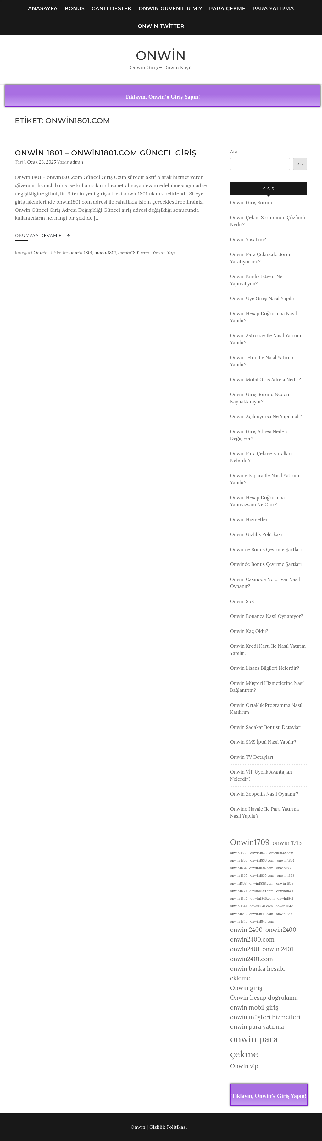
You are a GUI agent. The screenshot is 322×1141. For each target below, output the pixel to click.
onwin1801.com (133, 252)
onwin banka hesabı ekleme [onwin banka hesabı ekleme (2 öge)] (257, 973)
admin (76, 162)
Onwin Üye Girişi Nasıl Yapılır (262, 298)
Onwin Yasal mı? (248, 240)
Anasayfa (43, 9)
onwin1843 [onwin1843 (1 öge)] (284, 914)
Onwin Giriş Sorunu (252, 202)
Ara (234, 151)
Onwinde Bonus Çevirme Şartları (266, 549)
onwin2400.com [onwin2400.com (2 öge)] (252, 939)
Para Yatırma (273, 9)
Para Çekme (227, 9)
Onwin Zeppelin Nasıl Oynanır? (264, 794)
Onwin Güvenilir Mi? (170, 9)
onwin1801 (105, 252)
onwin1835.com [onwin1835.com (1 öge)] (262, 875)
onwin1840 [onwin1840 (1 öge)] (284, 891)
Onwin (161, 55)
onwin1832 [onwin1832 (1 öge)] (258, 853)
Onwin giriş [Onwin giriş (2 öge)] (246, 988)
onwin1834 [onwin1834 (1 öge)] (238, 868)
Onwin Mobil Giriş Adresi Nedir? (265, 380)
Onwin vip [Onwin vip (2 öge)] (244, 1066)
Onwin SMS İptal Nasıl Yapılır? (263, 742)
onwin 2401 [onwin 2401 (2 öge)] (277, 949)
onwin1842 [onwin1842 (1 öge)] (238, 914)
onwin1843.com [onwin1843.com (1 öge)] (262, 921)
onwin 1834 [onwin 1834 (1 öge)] (285, 860)
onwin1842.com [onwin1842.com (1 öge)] (261, 914)
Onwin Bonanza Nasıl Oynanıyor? (266, 616)
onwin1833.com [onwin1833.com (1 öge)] (262, 860)
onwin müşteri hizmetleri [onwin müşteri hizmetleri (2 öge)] (265, 1017)
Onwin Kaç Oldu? (249, 631)
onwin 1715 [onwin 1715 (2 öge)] (287, 843)
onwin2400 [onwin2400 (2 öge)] (280, 929)
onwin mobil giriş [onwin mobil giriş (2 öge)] (254, 1007)
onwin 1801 (80, 252)
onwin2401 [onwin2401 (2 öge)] (244, 949)
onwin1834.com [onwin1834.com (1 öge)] (261, 868)
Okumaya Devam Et (42, 235)
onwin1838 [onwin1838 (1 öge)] (238, 883)
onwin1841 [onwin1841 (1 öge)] (285, 898)
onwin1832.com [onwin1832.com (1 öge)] (281, 853)
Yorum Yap (163, 252)
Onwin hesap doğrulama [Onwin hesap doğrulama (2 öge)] (264, 997)
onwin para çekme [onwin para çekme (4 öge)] (254, 1046)
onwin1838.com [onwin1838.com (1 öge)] (261, 883)
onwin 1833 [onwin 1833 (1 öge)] (238, 860)
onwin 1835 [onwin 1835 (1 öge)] (238, 875)
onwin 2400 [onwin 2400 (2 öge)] (246, 929)
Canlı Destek (112, 9)
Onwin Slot (242, 601)
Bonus (74, 9)
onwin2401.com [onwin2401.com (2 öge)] (251, 959)
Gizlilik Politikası (168, 1127)
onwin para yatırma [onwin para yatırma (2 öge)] (257, 1026)
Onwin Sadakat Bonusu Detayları (266, 727)
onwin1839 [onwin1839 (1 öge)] (238, 891)
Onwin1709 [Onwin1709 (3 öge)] (250, 842)
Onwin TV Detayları (251, 757)
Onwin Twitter (161, 26)
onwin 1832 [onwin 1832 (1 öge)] (238, 853)
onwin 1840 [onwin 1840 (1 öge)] (239, 898)
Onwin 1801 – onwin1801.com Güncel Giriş (106, 152)
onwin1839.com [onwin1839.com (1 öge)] (261, 891)
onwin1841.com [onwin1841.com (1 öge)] (261, 906)
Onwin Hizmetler (249, 520)
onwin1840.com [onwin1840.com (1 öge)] (262, 898)
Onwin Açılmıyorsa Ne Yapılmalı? (266, 416)
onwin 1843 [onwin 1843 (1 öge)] (238, 921)
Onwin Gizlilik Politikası (256, 534)
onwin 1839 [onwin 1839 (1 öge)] (284, 883)
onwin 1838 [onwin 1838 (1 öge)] (285, 875)
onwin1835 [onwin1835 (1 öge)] (284, 868)
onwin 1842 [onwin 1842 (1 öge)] (284, 906)
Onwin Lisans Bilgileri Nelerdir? (264, 668)
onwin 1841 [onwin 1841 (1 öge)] (238, 906)
